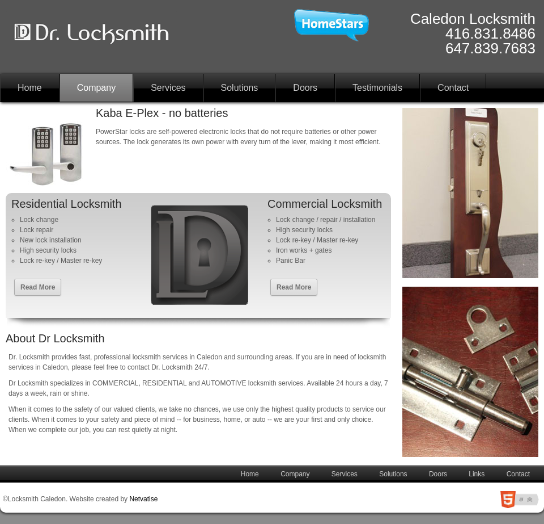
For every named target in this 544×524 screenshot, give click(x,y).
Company (96, 88)
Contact (453, 88)
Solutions (239, 88)
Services (168, 88)
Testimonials (377, 88)
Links (476, 474)
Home (30, 88)
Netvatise (143, 499)
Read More (37, 287)
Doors (305, 88)
